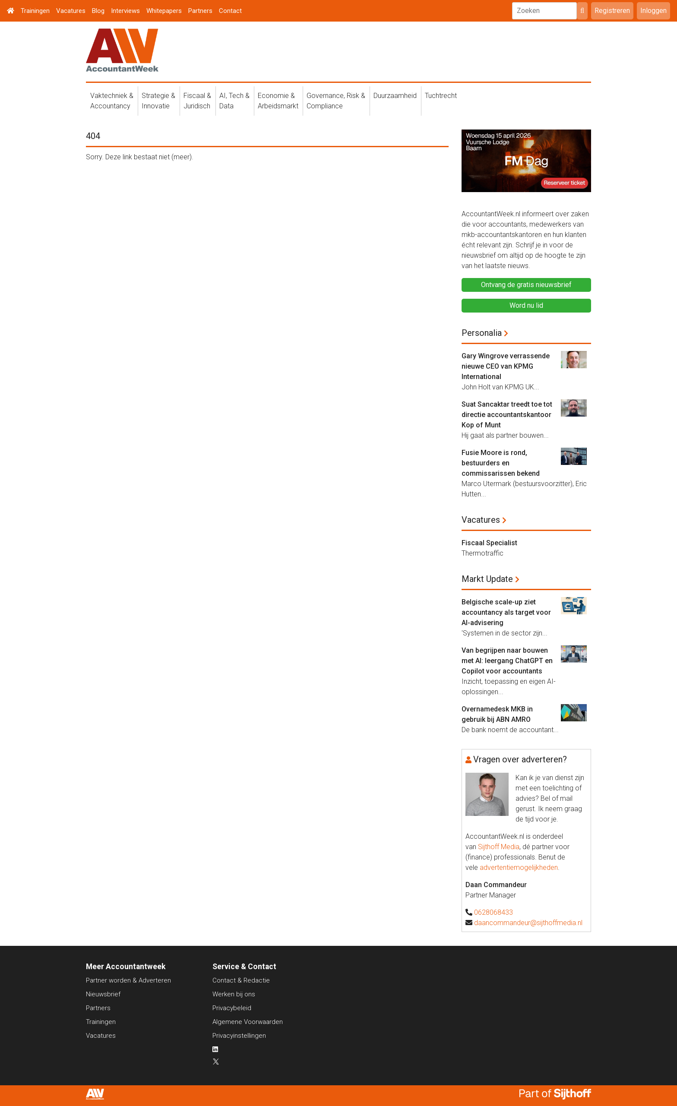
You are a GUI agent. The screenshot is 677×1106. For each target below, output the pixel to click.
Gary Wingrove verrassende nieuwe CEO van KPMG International (506, 366)
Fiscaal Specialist (489, 543)
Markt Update (487, 579)
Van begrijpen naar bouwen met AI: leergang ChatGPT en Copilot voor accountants (507, 660)
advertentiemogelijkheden (519, 867)
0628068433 (493, 912)
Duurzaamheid (395, 96)
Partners (200, 11)
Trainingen (35, 11)
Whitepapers (164, 11)
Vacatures (70, 11)
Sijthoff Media (498, 847)
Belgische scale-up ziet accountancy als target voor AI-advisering (506, 612)
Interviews (125, 11)
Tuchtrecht (441, 96)
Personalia (482, 333)
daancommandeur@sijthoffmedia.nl (528, 923)
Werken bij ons (233, 994)
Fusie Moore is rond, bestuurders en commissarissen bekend (501, 463)
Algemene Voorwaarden (247, 1022)
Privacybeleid (231, 1008)
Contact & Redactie (241, 980)
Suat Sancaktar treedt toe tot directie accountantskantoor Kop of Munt (507, 414)
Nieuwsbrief (103, 994)
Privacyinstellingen (239, 1036)
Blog (98, 11)
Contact (230, 11)
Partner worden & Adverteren (128, 980)
